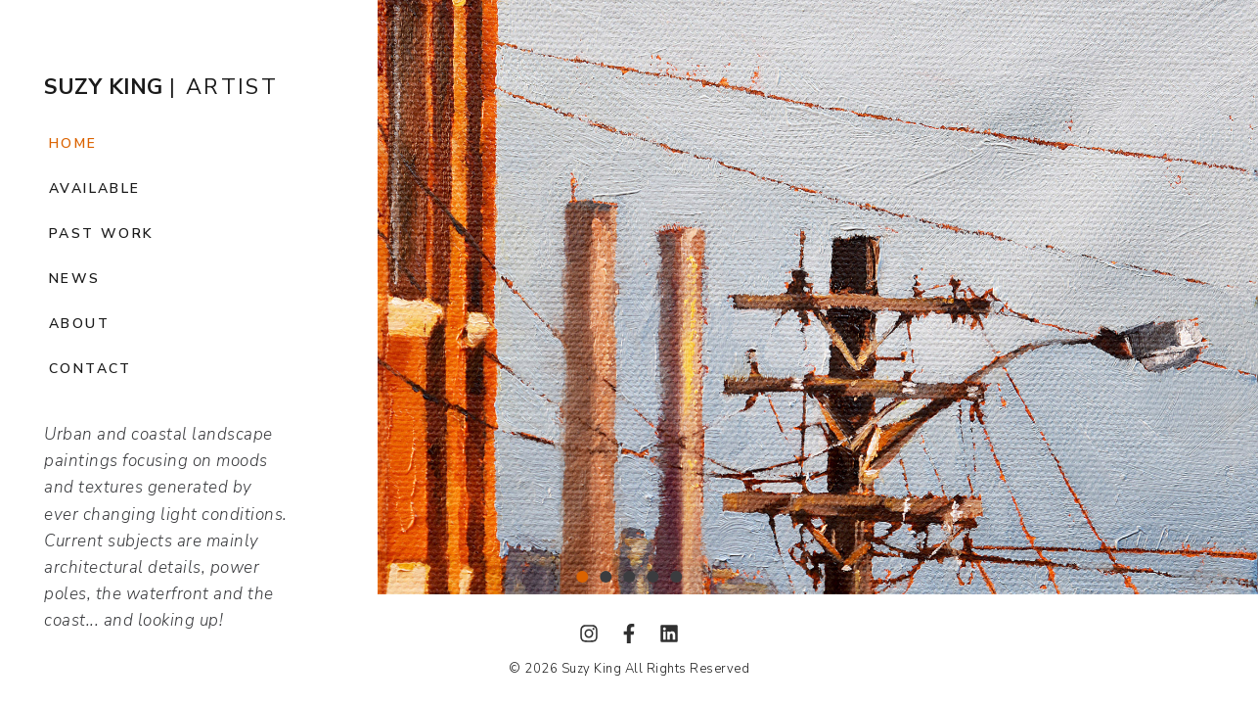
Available (95, 188)
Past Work (102, 233)
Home (73, 143)
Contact (90, 368)
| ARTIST (161, 87)
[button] (582, 577)
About (79, 323)
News (75, 278)
